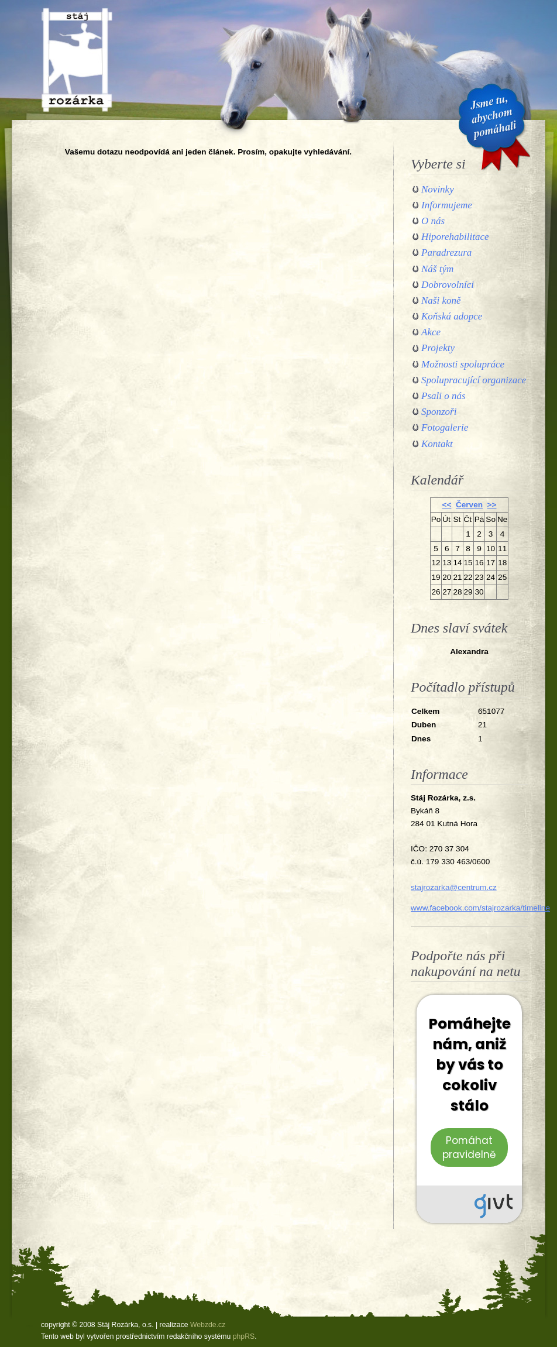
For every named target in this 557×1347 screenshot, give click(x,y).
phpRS (244, 1336)
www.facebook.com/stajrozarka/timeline (480, 907)
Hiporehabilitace (455, 236)
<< (447, 504)
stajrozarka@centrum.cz (454, 887)
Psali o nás (443, 395)
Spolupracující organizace (473, 380)
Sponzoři (438, 411)
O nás (433, 220)
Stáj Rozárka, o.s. (76, 59)
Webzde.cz (207, 1325)
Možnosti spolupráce (462, 364)
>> (492, 504)
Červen (469, 504)
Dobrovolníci (447, 284)
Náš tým (437, 268)
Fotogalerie (444, 427)
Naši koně (441, 300)
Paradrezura (446, 252)
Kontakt (437, 443)
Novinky (437, 189)
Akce (431, 332)
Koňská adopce (451, 316)
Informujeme (446, 205)
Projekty (438, 347)
